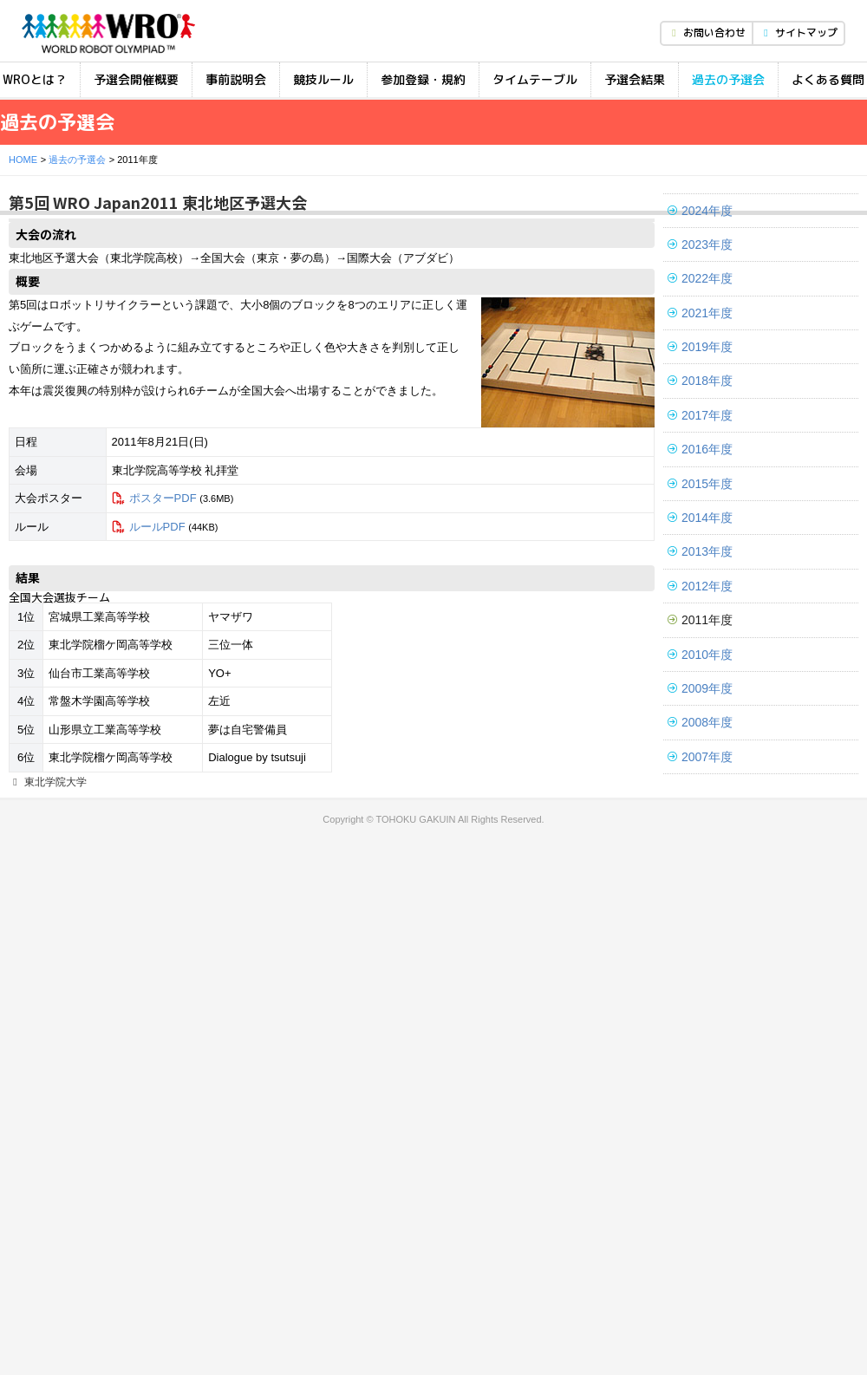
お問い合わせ (707, 32)
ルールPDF (157, 526)
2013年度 (700, 551)
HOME (23, 159)
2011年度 (700, 620)
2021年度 (700, 313)
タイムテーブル (534, 79)
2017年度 (700, 415)
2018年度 (700, 381)
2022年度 (700, 278)
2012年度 (700, 586)
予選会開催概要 (136, 79)
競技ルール (323, 79)
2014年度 (700, 518)
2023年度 (700, 244)
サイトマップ (798, 32)
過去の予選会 (728, 79)
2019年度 (700, 347)
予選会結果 (634, 79)
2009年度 (700, 688)
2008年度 (700, 722)
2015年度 (700, 484)
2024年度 (700, 211)
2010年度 (700, 654)
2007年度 (700, 757)
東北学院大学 (48, 782)
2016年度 (700, 449)
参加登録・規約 (423, 79)
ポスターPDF (163, 498)
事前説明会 (235, 79)
